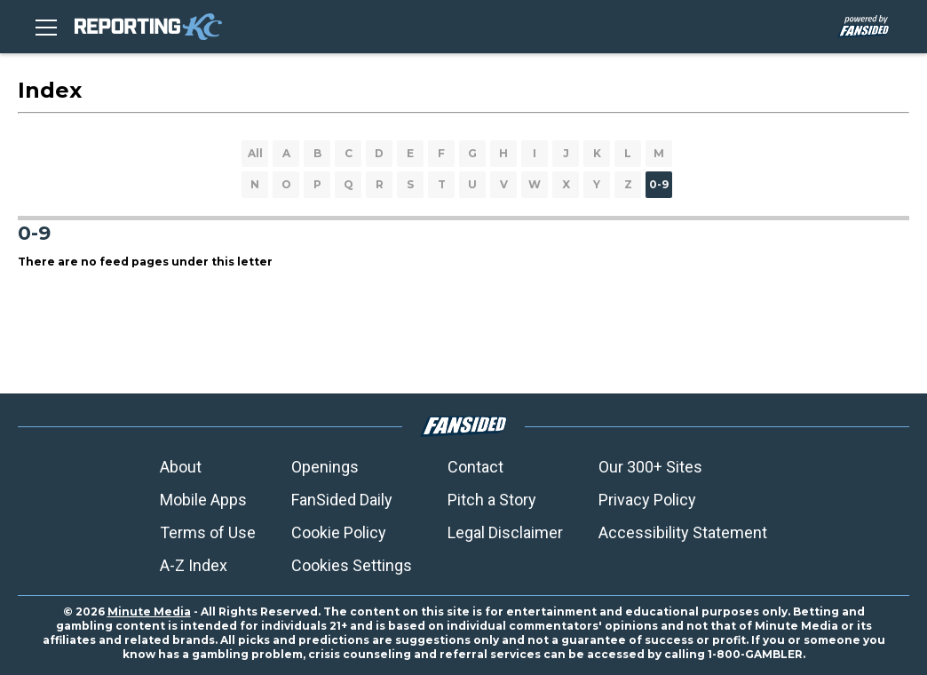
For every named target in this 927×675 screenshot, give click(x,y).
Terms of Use (208, 532)
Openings (325, 466)
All (255, 153)
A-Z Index (193, 565)
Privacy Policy (647, 499)
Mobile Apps (203, 499)
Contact (475, 466)
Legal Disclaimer (505, 532)
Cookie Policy (338, 532)
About (181, 466)
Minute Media (149, 611)
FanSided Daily (341, 499)
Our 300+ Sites (650, 466)
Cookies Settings (351, 565)
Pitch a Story (492, 499)
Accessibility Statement (682, 532)
